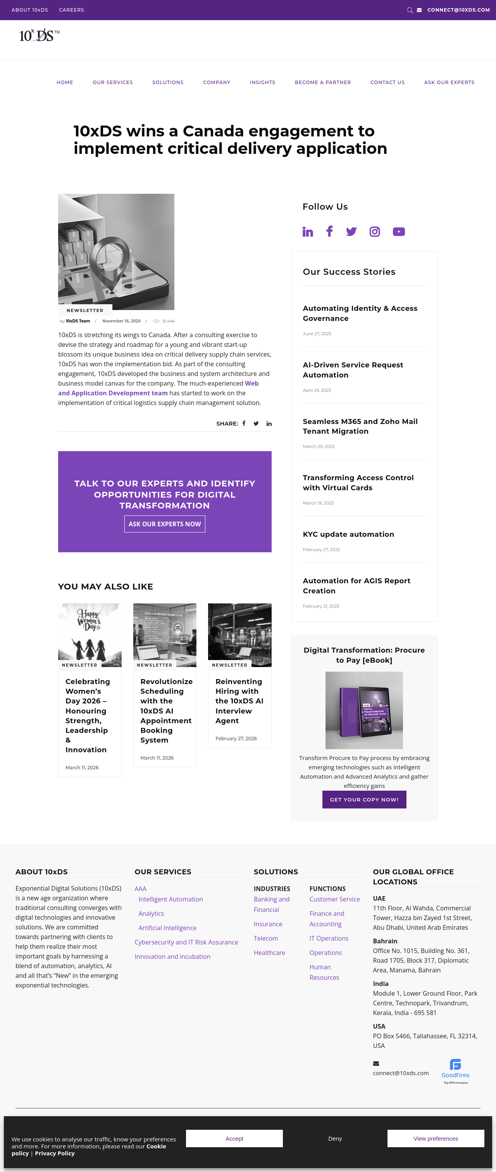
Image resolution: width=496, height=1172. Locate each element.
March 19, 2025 (318, 503)
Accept (234, 1138)
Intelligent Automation (171, 899)
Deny (335, 1138)
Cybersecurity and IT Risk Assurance (186, 942)
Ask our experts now (165, 524)
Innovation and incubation (173, 956)
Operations (326, 952)
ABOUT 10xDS (30, 10)
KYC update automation (348, 534)
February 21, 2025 (321, 606)
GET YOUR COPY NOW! (364, 799)
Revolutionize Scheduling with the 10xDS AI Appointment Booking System (167, 711)
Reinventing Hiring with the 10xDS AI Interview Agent (239, 701)
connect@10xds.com (458, 10)
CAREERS (71, 10)
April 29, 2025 (317, 390)
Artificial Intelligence (168, 928)
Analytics (151, 913)
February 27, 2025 (321, 549)
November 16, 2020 (122, 321)
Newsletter (85, 310)
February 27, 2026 (236, 738)
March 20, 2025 (319, 446)
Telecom (266, 938)
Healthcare (269, 952)
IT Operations (329, 938)
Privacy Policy (55, 1153)
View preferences (435, 1138)
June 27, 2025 (317, 333)
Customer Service (335, 899)
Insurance (268, 924)
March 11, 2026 (82, 767)
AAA (140, 888)
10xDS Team (78, 321)
